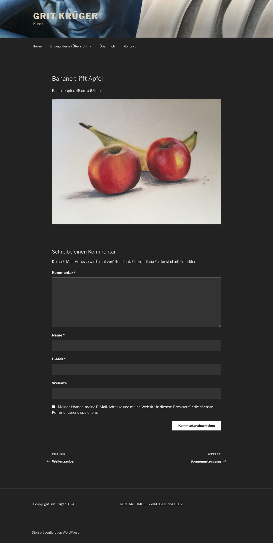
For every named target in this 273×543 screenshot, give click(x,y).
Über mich (107, 46)
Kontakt (130, 46)
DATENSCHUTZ (171, 504)
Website (59, 383)
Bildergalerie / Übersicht (71, 46)
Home (37, 46)
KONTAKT (127, 504)
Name (58, 335)
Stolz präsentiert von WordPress (55, 532)
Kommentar (64, 272)
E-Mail (59, 359)
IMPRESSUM (147, 504)
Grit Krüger (65, 16)
